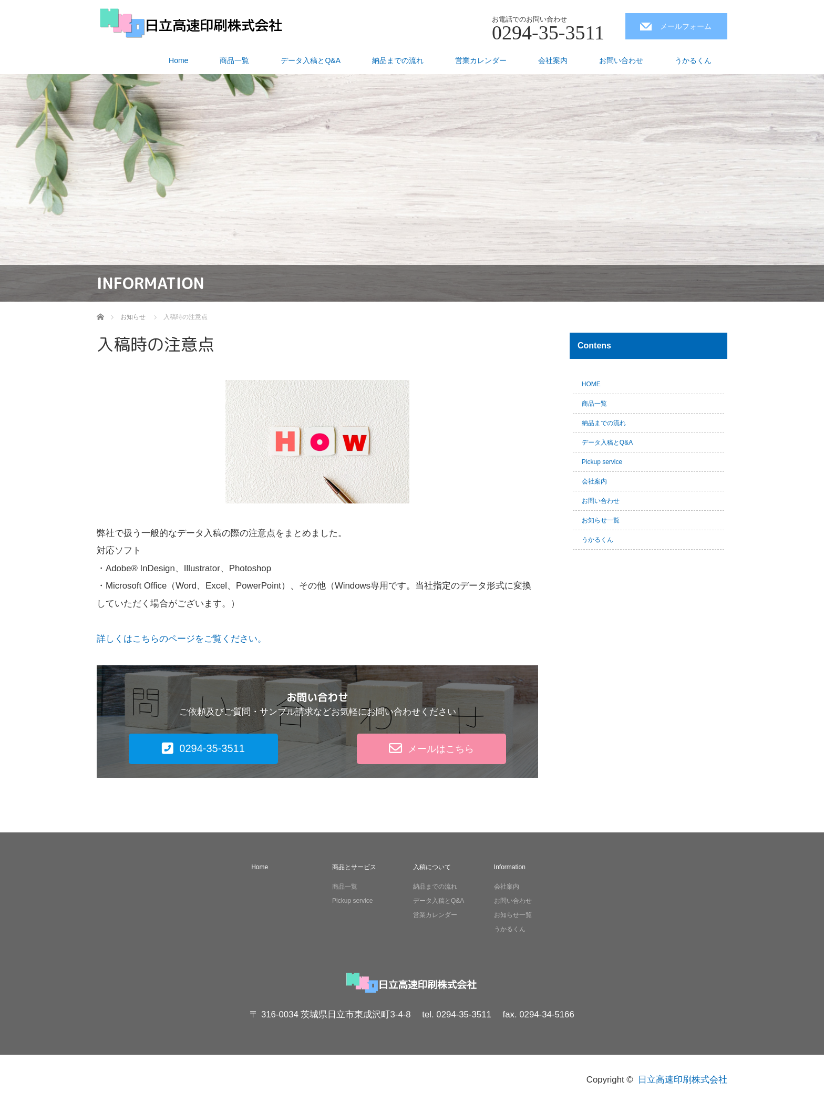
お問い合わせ (621, 60)
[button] (203, 749)
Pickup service (602, 462)
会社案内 (553, 60)
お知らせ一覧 (601, 520)
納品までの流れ (398, 60)
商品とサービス (354, 867)
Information (510, 867)
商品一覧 (234, 60)
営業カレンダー (481, 60)
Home (178, 60)
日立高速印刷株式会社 (682, 1080)
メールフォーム (686, 26)
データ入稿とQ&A (311, 60)
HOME (591, 384)
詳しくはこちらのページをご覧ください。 (181, 639)
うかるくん (693, 60)
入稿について (432, 867)
